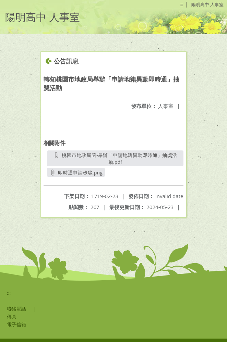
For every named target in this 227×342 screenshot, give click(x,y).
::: (181, 4)
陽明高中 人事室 (207, 4)
